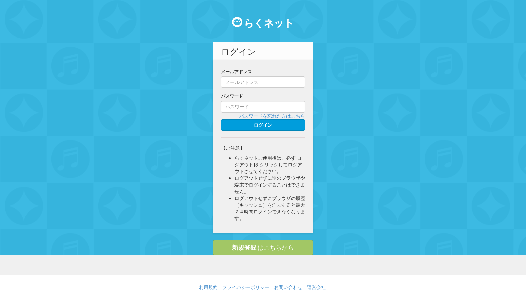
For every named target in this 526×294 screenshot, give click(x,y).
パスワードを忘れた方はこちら (272, 116)
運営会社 (316, 287)
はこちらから (263, 247)
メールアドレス (236, 71)
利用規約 (208, 287)
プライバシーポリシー (245, 287)
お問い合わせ (288, 287)
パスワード (232, 96)
